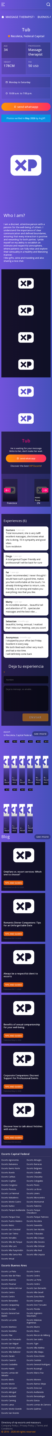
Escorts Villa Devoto (36, 1242)
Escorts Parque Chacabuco (33, 1211)
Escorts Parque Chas (10, 1217)
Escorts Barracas (34, 1164)
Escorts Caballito (34, 1172)
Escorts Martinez (9, 1327)
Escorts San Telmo (9, 1233)
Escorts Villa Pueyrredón (12, 1250)
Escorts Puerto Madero (11, 1221)
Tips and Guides (13, 882)
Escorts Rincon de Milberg (38, 1335)
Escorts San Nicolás (35, 1229)
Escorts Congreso (9, 1185)
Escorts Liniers (33, 1193)
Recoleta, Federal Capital (27, 36)
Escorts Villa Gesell (35, 1292)
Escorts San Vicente (10, 1413)
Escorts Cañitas (8, 1176)
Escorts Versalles (9, 1237)
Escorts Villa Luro (9, 1246)
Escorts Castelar (34, 1360)
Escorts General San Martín (10, 1314)
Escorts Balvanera (9, 1164)
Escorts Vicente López (11, 1347)
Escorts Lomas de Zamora (39, 1404)
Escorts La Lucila (9, 1320)
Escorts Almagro (34, 1160)
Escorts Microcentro (36, 1197)
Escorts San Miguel (9, 1343)
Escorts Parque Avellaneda (13, 1210)
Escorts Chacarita (34, 1176)
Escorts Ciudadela (9, 1364)
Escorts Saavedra (34, 1225)
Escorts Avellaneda (35, 1392)
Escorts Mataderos (9, 1197)
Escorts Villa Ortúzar (36, 1246)
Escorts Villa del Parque (11, 1242)
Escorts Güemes (8, 1279)
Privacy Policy (27, 1425)
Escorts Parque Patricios (38, 1217)
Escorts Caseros (8, 1360)
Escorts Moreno (34, 1379)
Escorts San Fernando (11, 1339)
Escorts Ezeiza (33, 1400)
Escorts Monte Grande (11, 1408)
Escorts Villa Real (34, 1250)
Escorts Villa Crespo (35, 1237)
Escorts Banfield (8, 1396)
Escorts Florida (33, 1309)
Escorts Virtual (7, 1258)
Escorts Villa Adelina (35, 1347)
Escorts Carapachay (10, 1305)
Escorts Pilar (6, 1335)
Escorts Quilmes (34, 1408)
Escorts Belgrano (34, 1168)
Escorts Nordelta (9, 1331)
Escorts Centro (33, 1271)
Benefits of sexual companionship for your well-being (22, 1026)
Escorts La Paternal (10, 1193)
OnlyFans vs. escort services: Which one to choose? (23, 873)
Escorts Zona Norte (35, 1296)
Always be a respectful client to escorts (21, 975)
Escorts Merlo (7, 1379)
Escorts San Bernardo (36, 1288)
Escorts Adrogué (8, 1392)
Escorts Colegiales (35, 1181)
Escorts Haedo (8, 1368)
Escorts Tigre (32, 1343)
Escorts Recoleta (34, 1221)
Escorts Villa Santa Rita (11, 1254)
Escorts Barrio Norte (10, 1168)
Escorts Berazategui (36, 1396)
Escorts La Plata (8, 1271)
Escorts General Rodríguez (38, 1364)
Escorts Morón (8, 1383)
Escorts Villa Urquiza (36, 1254)
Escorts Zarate (8, 1356)
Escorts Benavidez (9, 1300)
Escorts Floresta (8, 1189)
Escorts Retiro (7, 1225)
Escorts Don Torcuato (37, 1305)
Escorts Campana (34, 1300)
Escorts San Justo (9, 1388)
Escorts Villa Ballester (11, 1352)
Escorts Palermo (34, 1206)
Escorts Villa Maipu (35, 1352)
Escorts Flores (33, 1185)
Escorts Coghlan (8, 1181)
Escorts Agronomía (10, 1160)
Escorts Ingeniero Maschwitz (34, 1314)
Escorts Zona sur (34, 1388)
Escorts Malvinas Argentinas (34, 1321)
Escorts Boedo (8, 1172)
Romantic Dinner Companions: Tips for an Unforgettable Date (22, 924)
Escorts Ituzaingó (34, 1368)
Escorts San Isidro (35, 1339)
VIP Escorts (35, 465)
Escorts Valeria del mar (11, 1288)
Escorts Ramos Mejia (36, 1383)
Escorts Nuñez (7, 1206)
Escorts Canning (8, 1400)
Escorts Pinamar (8, 1284)
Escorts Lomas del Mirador (9, 1374)
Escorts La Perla (34, 1279)
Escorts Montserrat (35, 1201)
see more (40, 734)
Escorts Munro (33, 1327)
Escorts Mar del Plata (11, 1275)
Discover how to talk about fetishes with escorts (23, 1128)
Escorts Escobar (8, 1309)
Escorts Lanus (7, 1404)
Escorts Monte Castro (11, 1201)
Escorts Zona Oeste (36, 1356)
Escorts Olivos (33, 1331)
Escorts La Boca (34, 1189)
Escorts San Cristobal (10, 1229)
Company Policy (9, 1425)
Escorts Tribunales (35, 1233)
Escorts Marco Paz (35, 1372)
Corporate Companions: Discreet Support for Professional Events (21, 1077)
